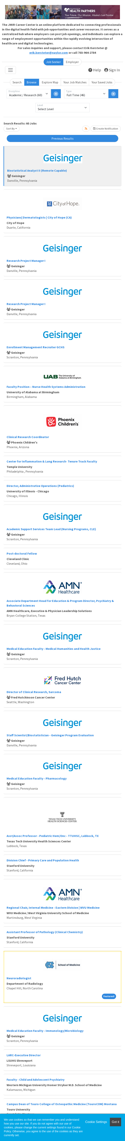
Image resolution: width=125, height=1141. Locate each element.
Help (94, 69)
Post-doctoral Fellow (22, 553)
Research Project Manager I (26, 261)
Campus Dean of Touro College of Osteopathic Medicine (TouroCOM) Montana (62, 1104)
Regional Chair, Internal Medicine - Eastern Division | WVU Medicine (53, 907)
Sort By (10, 128)
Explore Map (50, 82)
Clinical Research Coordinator (28, 437)
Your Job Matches (75, 82)
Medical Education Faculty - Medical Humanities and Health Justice (54, 649)
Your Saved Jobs (102, 82)
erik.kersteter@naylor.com (48, 52)
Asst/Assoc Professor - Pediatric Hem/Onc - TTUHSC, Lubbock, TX (53, 836)
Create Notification (105, 128)
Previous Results (62, 138)
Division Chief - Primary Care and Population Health (43, 860)
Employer (72, 62)
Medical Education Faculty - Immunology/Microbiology (45, 1031)
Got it (115, 1122)
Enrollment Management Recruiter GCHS (35, 347)
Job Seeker (53, 62)
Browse (31, 82)
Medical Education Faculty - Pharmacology (37, 778)
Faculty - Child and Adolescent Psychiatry (35, 1079)
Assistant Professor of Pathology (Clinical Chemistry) (45, 932)
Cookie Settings (96, 1122)
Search (17, 82)
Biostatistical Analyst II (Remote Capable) (37, 170)
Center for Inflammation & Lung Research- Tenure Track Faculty (52, 461)
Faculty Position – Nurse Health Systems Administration (46, 387)
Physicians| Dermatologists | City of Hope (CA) (39, 217)
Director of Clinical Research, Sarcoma (34, 692)
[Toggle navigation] (10, 70)
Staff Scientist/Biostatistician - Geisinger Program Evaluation (50, 735)
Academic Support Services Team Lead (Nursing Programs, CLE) (51, 529)
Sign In (112, 69)
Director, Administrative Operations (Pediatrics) (40, 486)
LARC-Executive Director (24, 1055)
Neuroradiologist (19, 978)
